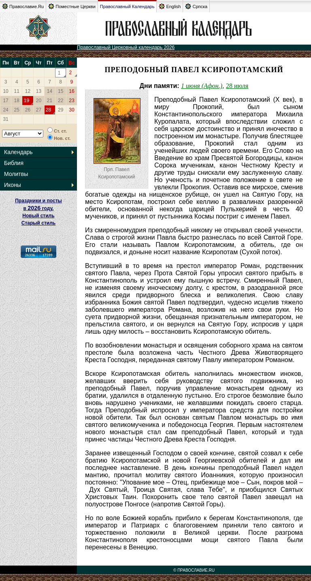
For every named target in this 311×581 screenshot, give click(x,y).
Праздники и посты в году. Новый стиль (38, 208)
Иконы (12, 185)
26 (27, 110)
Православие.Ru (23, 6)
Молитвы (16, 174)
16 (71, 91)
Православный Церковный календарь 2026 (126, 47)
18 (16, 100)
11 (16, 91)
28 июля (237, 85)
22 (60, 100)
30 (71, 110)
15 (60, 91)
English (170, 6)
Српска (196, 6)
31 (5, 119)
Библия (13, 163)
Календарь (18, 152)
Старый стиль (38, 223)
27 (38, 110)
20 (38, 100)
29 (60, 110)
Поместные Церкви (72, 6)
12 (27, 91)
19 (26, 100)
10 (5, 91)
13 (38, 91)
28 (48, 110)
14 (49, 91)
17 (5, 100)
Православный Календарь (127, 6)
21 (49, 100)
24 (5, 110)
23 (71, 100)
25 (16, 110)
